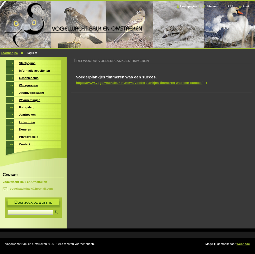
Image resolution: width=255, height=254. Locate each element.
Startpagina (9, 52)
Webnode (243, 243)
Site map (212, 6)
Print (246, 6)
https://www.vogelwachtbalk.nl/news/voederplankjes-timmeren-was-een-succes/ (139, 83)
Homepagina (188, 6)
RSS (230, 6)
